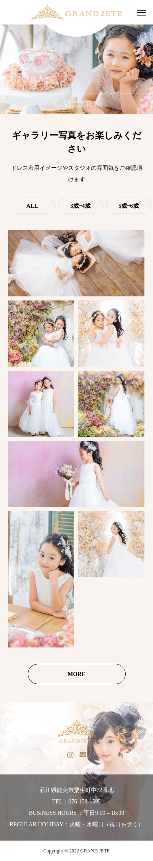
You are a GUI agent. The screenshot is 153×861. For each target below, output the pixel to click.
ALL (32, 206)
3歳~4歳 (80, 206)
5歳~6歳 (128, 206)
